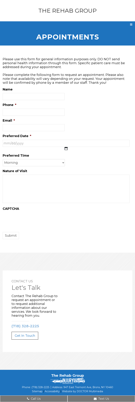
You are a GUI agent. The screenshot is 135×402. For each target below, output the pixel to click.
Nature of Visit (15, 171)
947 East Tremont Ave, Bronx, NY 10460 (88, 387)
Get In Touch (25, 336)
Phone (9, 105)
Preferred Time (16, 156)
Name (8, 89)
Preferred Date (17, 136)
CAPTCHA (11, 209)
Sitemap (37, 391)
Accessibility (52, 391)
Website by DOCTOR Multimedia (82, 391)
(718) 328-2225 (25, 326)
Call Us (33, 398)
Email (9, 121)
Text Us (101, 398)
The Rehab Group (67, 11)
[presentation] (30, 219)
